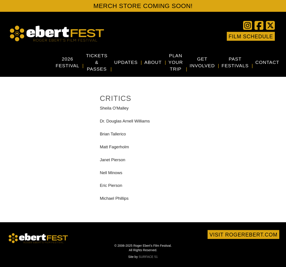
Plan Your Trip (175, 62)
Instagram (214, 36)
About (153, 62)
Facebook (187, 36)
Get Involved (202, 62)
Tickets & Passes (96, 62)
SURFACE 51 (148, 257)
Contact (267, 62)
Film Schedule (251, 36)
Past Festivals (235, 62)
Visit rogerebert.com (243, 235)
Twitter (194, 36)
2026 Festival (67, 62)
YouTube (200, 36)
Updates (126, 62)
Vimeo (207, 36)
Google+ (220, 36)
